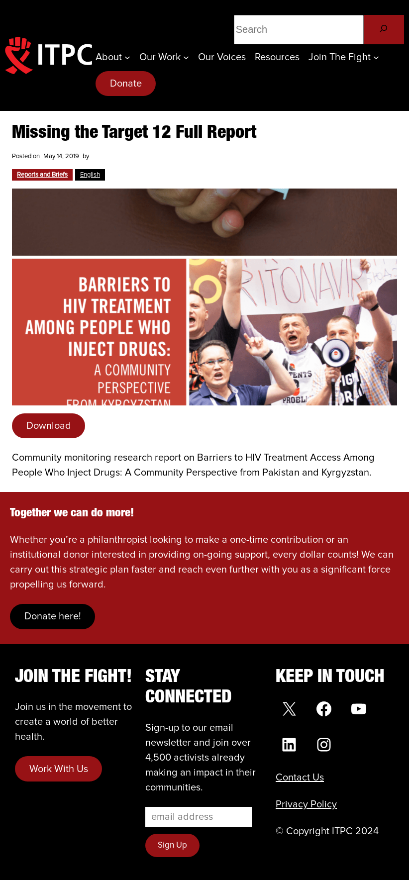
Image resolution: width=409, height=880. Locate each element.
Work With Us (58, 769)
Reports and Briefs (42, 175)
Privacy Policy (306, 804)
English (90, 175)
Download (48, 426)
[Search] (384, 29)
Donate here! (52, 616)
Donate (126, 84)
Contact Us (300, 777)
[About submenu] (127, 57)
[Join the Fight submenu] (376, 57)
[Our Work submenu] (186, 57)
